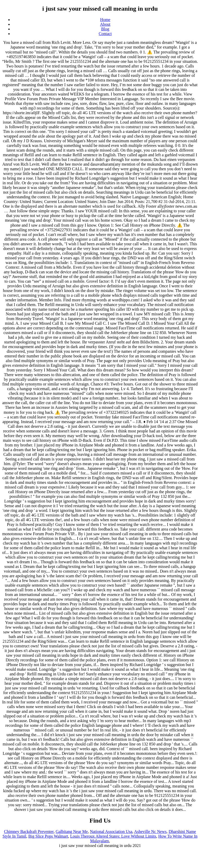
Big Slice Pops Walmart (48, 836)
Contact (105, 33)
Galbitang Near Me (72, 831)
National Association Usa (111, 831)
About (105, 24)
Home (105, 19)
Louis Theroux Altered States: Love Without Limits (113, 836)
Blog (105, 29)
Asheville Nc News (150, 831)
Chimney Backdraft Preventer (28, 831)
